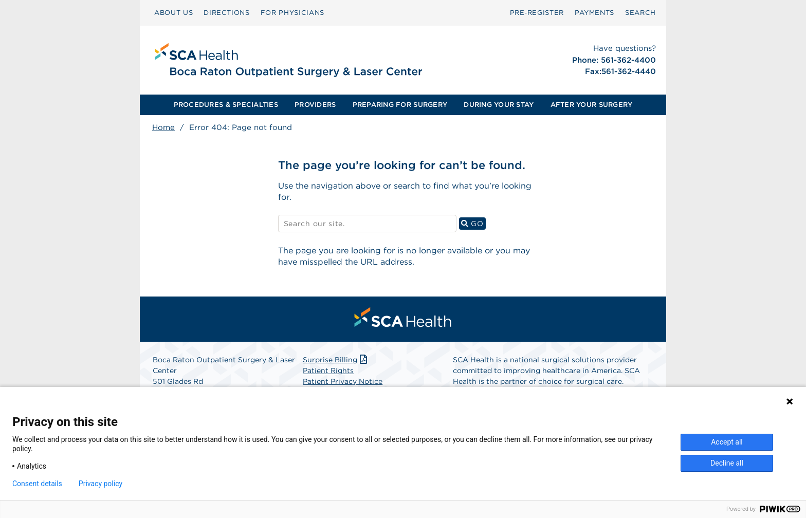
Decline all (726, 463)
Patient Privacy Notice (342, 381)
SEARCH (640, 12)
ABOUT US (173, 12)
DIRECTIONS (227, 12)
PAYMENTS (594, 12)
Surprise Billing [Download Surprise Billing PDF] (336, 360)
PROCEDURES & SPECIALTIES (226, 104)
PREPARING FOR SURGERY (400, 104)
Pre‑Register (537, 12)
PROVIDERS (315, 104)
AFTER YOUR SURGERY (592, 104)
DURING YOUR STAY (499, 104)
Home (163, 127)
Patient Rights (328, 370)
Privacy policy (100, 483)
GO (473, 223)
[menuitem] (173, 13)
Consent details (37, 483)
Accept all (727, 442)
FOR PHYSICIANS (292, 12)
